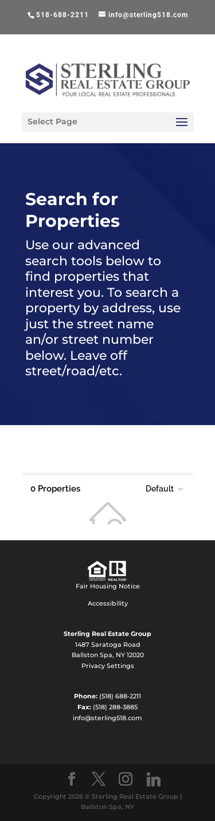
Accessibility (108, 603)
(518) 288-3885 (115, 707)
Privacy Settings (107, 666)
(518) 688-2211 (120, 696)
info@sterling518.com (107, 718)
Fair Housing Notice (108, 586)
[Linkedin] (153, 780)
